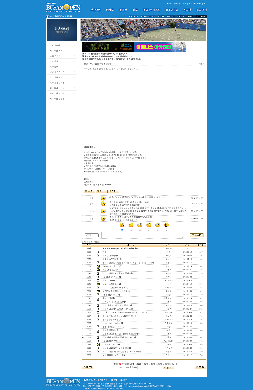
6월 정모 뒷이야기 (110, 277)
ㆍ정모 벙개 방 (54, 55)
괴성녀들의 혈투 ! (110, 344)
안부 (104, 252)
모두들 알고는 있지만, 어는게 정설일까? (120, 334)
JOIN (184, 4)
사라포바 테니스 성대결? (113, 302)
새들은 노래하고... (110, 284)
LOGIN (177, 4)
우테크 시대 (108, 298)
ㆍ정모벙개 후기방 (56, 82)
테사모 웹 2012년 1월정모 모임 (116, 348)
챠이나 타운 (108, 280)
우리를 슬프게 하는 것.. (112, 259)
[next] (174, 364)
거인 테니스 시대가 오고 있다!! (116, 305)
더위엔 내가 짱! (109, 255)
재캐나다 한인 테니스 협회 (114, 287)
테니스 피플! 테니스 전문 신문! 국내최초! (120, 351)
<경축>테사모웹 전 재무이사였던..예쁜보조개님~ (124, 312)
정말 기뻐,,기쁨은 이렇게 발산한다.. (118, 337)
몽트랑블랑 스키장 (111, 319)
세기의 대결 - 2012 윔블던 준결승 (117, 273)
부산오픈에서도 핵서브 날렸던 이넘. (118, 316)
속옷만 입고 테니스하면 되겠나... (117, 309)
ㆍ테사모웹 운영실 (56, 98)
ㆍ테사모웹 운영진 (56, 93)
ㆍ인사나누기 (54, 45)
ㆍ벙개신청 (53, 61)
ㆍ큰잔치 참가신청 (56, 71)
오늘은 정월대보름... (111, 330)
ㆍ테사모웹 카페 (55, 50)
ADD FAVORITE (195, 4)
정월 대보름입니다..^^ (112, 327)
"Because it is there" (110, 266)
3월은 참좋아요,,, (110, 295)
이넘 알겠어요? (109, 270)
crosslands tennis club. (111, 323)
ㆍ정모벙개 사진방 (56, 77)
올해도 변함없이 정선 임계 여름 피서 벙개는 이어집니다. (127, 263)
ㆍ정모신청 (53, 66)
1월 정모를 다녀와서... (112, 341)
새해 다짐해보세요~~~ (112, 355)
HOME (169, 4)
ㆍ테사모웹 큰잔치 (56, 87)
